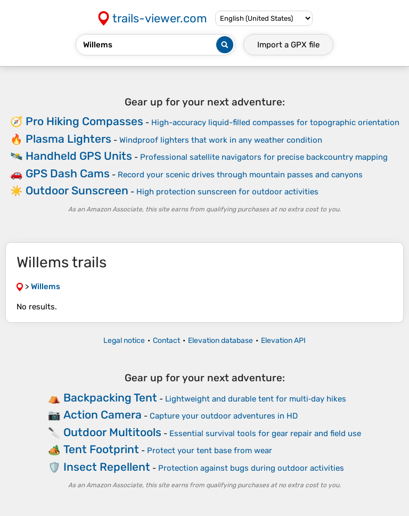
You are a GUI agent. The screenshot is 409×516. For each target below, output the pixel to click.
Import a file (288, 45)
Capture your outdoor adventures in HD (224, 416)
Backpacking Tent (110, 397)
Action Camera (102, 414)
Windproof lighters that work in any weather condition (220, 140)
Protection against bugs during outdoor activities (251, 468)
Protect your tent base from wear (209, 450)
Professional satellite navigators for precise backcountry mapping (264, 157)
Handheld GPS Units (79, 155)
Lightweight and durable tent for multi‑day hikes (255, 399)
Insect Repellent (106, 466)
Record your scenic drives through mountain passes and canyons (240, 174)
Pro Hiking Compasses (84, 121)
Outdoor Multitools (112, 432)
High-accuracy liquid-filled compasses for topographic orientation (275, 122)
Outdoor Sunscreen (77, 190)
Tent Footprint (101, 449)
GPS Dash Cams (68, 173)
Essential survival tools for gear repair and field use (265, 433)
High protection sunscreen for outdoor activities (227, 191)
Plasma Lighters (68, 138)
